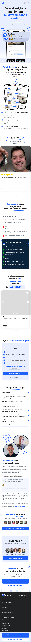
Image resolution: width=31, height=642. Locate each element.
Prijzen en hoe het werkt (8, 600)
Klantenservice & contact (9, 605)
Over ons (4, 607)
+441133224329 (5, 630)
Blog (3, 620)
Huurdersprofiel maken (8, 617)
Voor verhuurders (6, 602)
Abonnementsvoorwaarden (9, 615)
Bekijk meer (26, 325)
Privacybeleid (5, 610)
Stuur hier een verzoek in (21, 506)
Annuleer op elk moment (15, 377)
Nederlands (23, 595)
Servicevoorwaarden (7, 612)
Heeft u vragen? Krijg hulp (16, 558)
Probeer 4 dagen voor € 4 (15, 373)
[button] (28, 302)
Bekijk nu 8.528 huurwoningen (15, 639)
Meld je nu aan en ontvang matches (15, 634)
